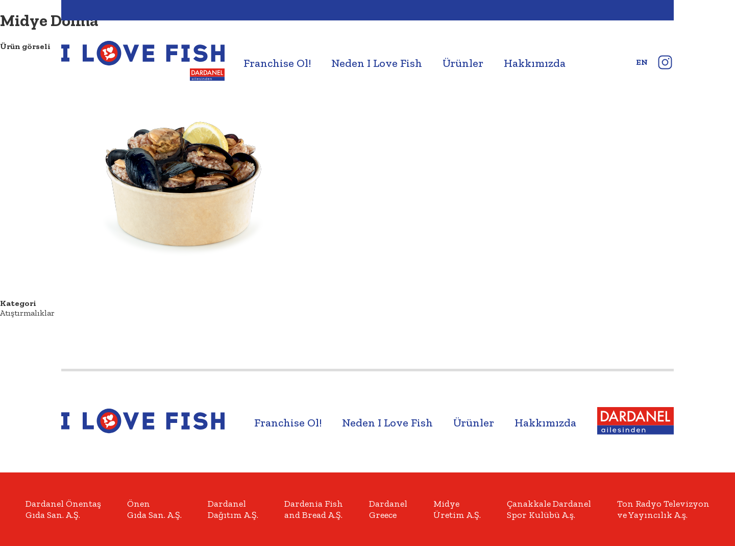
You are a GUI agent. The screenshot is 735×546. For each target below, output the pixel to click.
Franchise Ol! (277, 63)
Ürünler (463, 63)
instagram (665, 62)
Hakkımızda (535, 63)
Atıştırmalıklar (27, 313)
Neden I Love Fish (376, 63)
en (642, 62)
